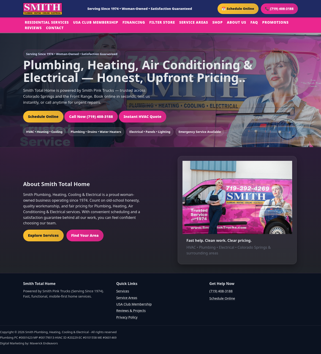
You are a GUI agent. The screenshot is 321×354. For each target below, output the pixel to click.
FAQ (254, 22)
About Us (236, 22)
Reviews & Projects (131, 310)
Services (122, 291)
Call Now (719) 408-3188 (91, 116)
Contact (55, 27)
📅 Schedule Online (238, 8)
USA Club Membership (95, 22)
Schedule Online (43, 116)
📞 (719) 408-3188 (279, 8)
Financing (133, 22)
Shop (217, 22)
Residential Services (47, 22)
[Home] (42, 9)
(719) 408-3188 (221, 291)
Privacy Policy (127, 317)
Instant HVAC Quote (142, 116)
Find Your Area (85, 235)
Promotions (275, 22)
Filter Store (162, 22)
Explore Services (43, 235)
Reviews (33, 27)
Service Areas (193, 22)
